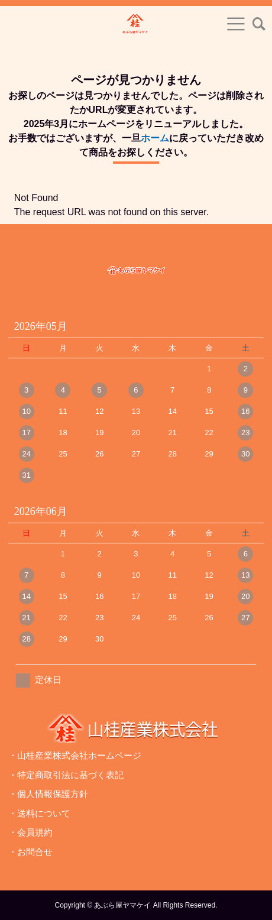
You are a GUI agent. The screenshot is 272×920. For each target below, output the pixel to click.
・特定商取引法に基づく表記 (66, 775)
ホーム (155, 138)
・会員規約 (30, 832)
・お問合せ (30, 852)
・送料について (39, 813)
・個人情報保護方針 (48, 794)
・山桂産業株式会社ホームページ (74, 755)
